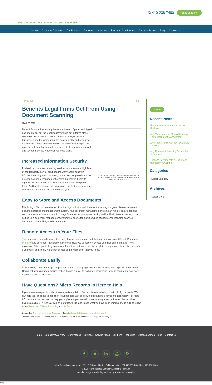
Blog (160, 29)
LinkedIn (52, 306)
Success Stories (145, 29)
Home (37, 29)
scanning (27, 242)
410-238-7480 (132, 365)
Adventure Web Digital (125, 372)
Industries (129, 29)
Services (89, 29)
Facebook (34, 306)
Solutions (102, 29)
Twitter (43, 306)
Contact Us (172, 29)
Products (115, 29)
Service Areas (102, 335)
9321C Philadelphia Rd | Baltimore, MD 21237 (104, 365)
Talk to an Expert (188, 12)
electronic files (102, 313)
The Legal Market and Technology (47, 313)
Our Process (74, 29)
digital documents (84, 313)
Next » (137, 101)
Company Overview (54, 29)
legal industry (74, 207)
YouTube (67, 306)
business (72, 313)
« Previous (27, 101)
